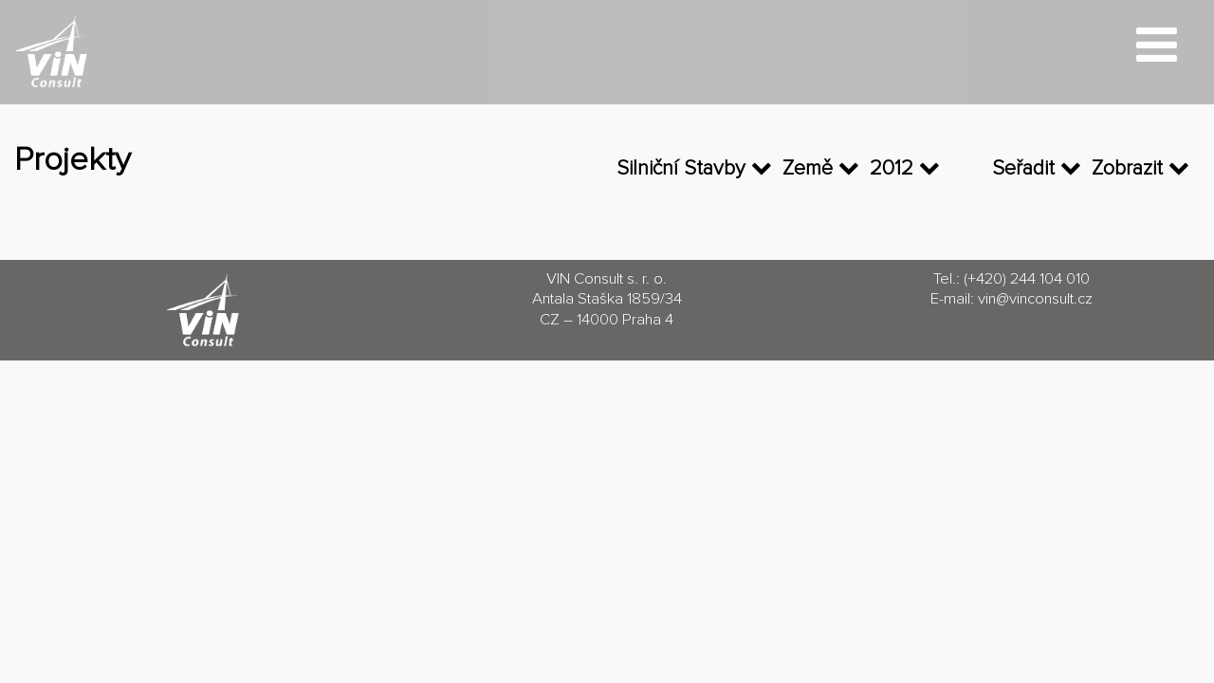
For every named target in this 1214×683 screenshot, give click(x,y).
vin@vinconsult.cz (1035, 299)
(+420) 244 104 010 (1027, 279)
